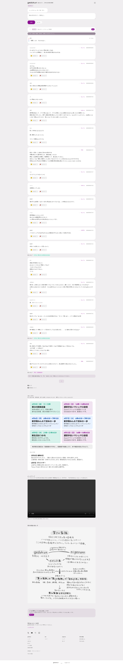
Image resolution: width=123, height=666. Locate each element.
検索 (93, 29)
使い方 (29, 643)
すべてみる (91, 38)
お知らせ (29, 641)
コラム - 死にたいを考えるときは (42, 255)
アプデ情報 (30, 645)
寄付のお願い (82, 641)
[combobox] (39, 22)
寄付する (31, 614)
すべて (34, 29)
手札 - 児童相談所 (38, 372)
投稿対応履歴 (30, 647)
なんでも (30, 5)
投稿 (31, 22)
